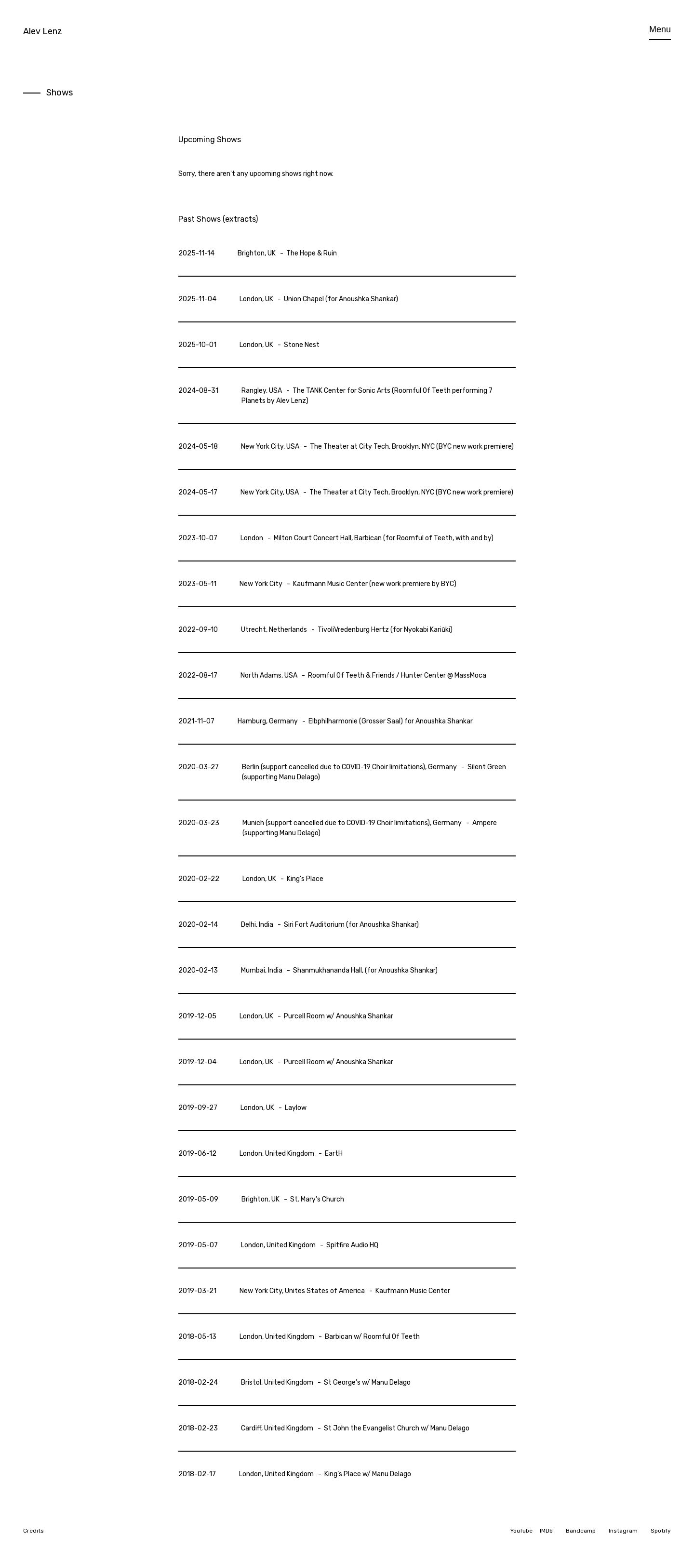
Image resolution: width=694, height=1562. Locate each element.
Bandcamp (581, 1530)
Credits (33, 1530)
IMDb (546, 1530)
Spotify (661, 1530)
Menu (660, 29)
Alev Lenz (42, 31)
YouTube (521, 1530)
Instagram (623, 1530)
